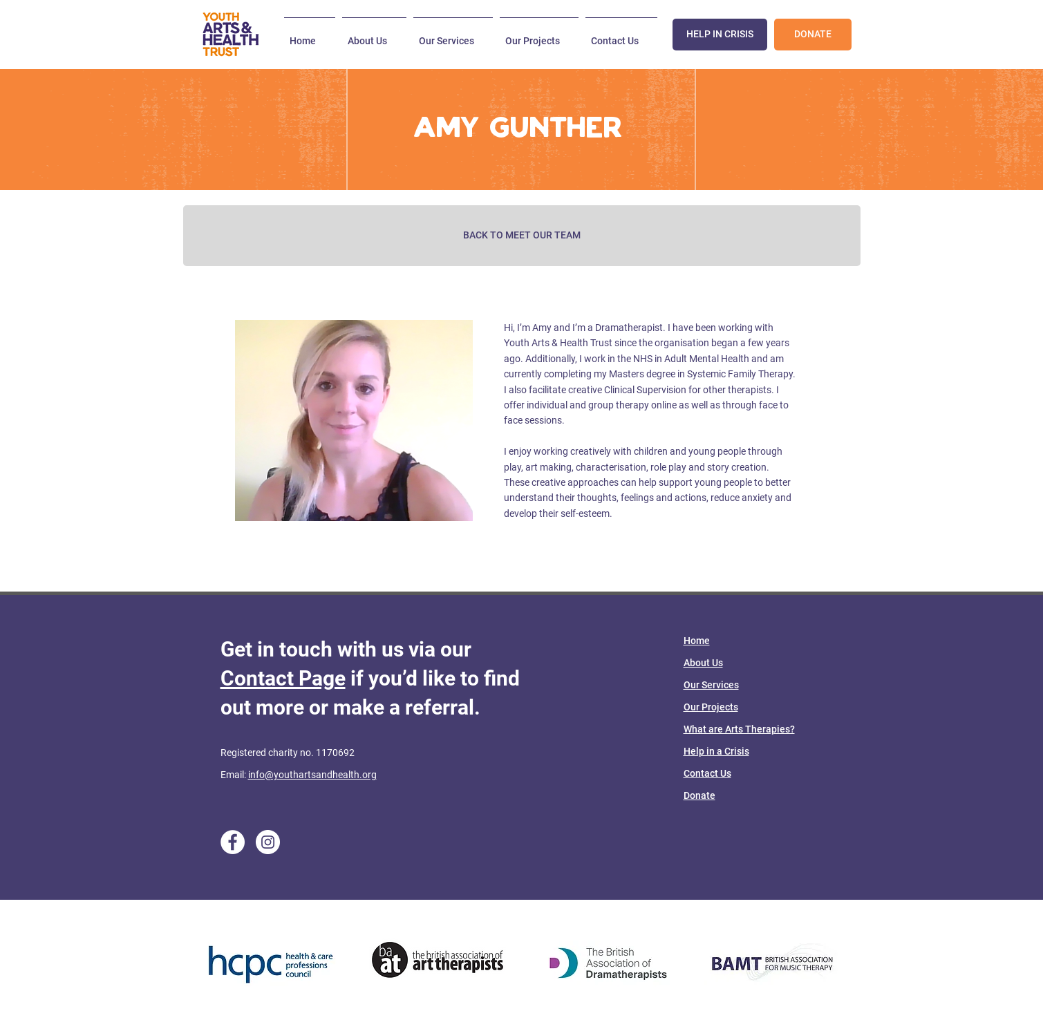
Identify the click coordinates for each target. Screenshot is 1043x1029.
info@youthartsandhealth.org (312, 774)
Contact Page (283, 678)
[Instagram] (268, 842)
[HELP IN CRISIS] (720, 34)
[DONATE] (813, 34)
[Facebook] (232, 842)
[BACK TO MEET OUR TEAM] (522, 235)
